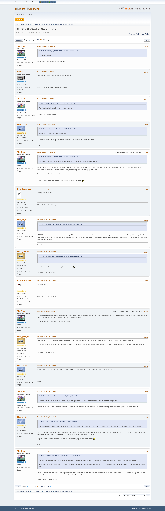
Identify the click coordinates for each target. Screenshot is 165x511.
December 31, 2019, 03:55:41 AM (46, 417)
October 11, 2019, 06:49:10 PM (46, 124)
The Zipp (21, 46)
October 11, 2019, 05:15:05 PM (46, 71)
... (34, 40)
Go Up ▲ (148, 508)
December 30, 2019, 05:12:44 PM (46, 391)
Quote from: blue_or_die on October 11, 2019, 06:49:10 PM (59, 157)
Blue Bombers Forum (28, 8)
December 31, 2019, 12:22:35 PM (46, 451)
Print (147, 40)
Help (133, 508)
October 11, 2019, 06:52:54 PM (46, 152)
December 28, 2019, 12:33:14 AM (46, 311)
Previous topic (134, 34)
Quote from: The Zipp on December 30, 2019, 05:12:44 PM (59, 421)
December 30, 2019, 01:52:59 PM (46, 336)
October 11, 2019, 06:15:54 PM (46, 98)
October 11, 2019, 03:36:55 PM (46, 46)
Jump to (119, 495)
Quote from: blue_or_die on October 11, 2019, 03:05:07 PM (59, 51)
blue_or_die (22, 124)
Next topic (145, 34)
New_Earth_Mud (24, 189)
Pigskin (20, 72)
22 (38, 40)
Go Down (19, 40)
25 (46, 40)
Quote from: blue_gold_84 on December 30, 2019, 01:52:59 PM (60, 455)
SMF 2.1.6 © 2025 (19, 508)
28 (50, 40)
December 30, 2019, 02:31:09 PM (46, 365)
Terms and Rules (140, 508)
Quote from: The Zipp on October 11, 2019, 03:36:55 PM (58, 129)
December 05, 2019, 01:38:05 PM (46, 219)
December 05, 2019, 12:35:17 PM (46, 189)
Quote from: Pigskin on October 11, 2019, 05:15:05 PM (58, 103)
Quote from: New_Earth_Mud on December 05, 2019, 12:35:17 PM (61, 224)
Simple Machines (29, 508)
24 (44, 40)
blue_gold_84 (23, 252)
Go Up (18, 486)
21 (35, 40)
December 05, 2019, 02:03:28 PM (46, 251)
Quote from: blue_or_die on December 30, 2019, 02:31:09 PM (60, 396)
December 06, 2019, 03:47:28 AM (46, 280)
